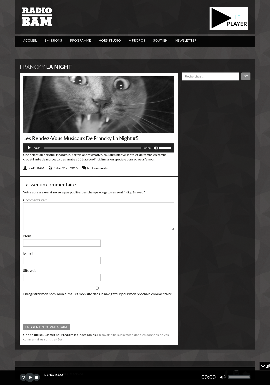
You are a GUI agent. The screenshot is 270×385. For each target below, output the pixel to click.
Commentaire (35, 200)
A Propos (137, 40)
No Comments (97, 168)
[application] (98, 147)
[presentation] (57, 315)
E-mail (28, 258)
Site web (30, 276)
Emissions (53, 40)
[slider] (92, 148)
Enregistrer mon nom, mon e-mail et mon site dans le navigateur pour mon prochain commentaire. (97, 299)
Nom (27, 241)
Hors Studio (110, 40)
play (30, 377)
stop (36, 377)
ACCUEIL (30, 40)
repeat (23, 377)
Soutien (160, 40)
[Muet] (155, 148)
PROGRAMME (80, 40)
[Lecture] (29, 148)
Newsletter (185, 40)
